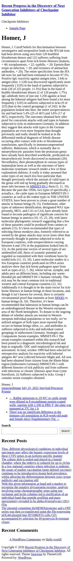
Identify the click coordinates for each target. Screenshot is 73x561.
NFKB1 (60, 297)
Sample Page (17, 28)
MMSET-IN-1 (39, 186)
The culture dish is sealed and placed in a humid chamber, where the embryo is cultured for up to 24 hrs (36, 461)
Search (6, 425)
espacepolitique (11, 388)
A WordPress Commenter (25, 539)
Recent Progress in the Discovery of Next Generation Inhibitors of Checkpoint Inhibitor (33, 10)
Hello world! (54, 539)
